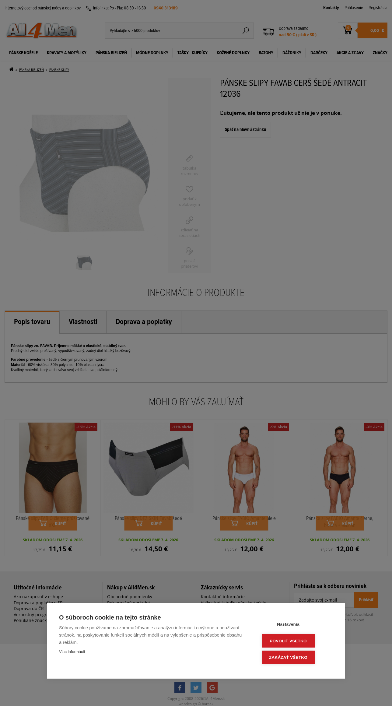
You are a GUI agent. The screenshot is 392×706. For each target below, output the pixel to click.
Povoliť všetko (296, 641)
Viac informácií (72, 653)
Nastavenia (296, 625)
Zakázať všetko (296, 657)
